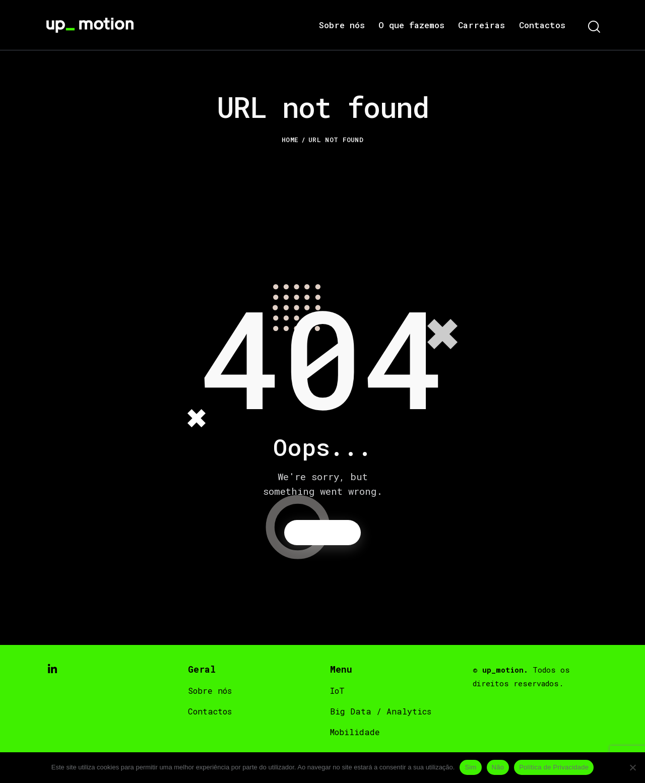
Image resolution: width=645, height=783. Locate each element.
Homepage (322, 533)
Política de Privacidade (554, 767)
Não (498, 767)
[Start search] (593, 27)
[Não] (632, 767)
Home (290, 139)
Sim (470, 767)
